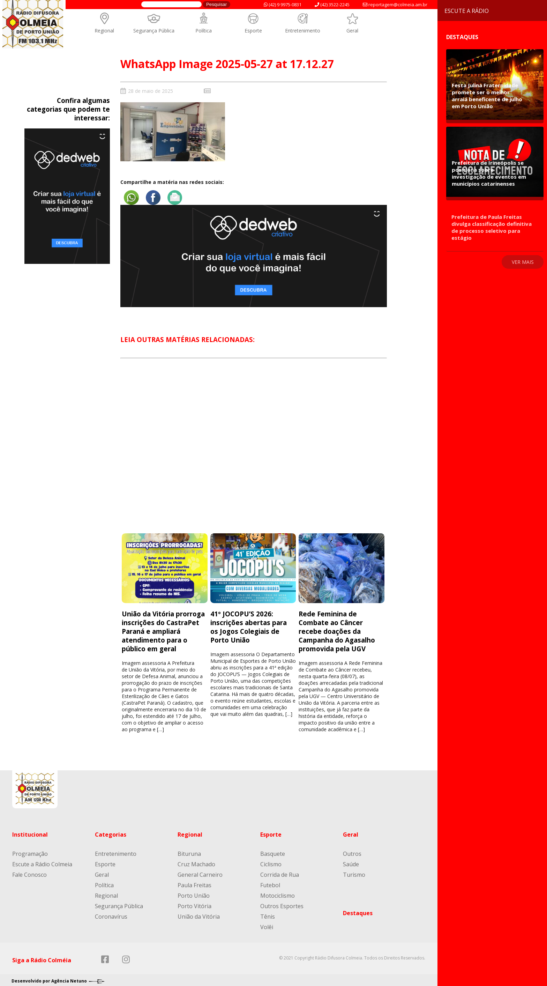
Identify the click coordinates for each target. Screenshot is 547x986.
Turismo (354, 872)
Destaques (358, 911)
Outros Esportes (282, 904)
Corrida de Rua (279, 872)
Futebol (270, 883)
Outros (352, 851)
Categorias (110, 832)
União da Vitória (199, 914)
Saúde (351, 862)
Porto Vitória (194, 904)
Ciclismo (271, 862)
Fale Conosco (29, 872)
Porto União (194, 893)
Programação (30, 851)
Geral (352, 30)
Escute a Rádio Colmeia (42, 862)
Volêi (266, 925)
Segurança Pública (153, 30)
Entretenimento (302, 30)
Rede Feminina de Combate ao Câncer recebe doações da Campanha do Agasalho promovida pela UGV (337, 629)
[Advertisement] (254, 449)
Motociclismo (277, 893)
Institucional (30, 832)
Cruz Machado (196, 862)
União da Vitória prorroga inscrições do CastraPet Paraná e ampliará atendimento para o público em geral (163, 629)
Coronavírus (111, 914)
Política (203, 30)
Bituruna (189, 851)
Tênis (267, 914)
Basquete (272, 851)
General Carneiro (200, 872)
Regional (104, 30)
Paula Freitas (194, 883)
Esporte (253, 30)
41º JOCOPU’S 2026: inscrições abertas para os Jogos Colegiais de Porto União (248, 624)
